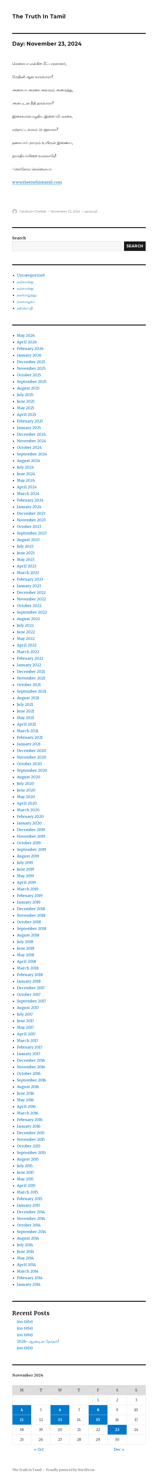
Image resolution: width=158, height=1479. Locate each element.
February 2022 (30, 658)
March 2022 (28, 651)
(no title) (25, 1321)
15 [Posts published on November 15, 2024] (98, 1419)
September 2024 (32, 454)
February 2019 (30, 895)
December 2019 (31, 829)
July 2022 (25, 625)
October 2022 (29, 605)
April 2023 (26, 566)
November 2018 (31, 915)
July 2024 (25, 467)
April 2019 (26, 882)
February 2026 (30, 348)
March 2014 (27, 1271)
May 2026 (26, 335)
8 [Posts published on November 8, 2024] (98, 1409)
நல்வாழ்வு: (26, 301)
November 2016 (31, 1067)
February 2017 (29, 1047)
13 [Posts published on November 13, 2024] (60, 1419)
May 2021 (25, 717)
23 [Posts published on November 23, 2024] (117, 1429)
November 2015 (31, 1139)
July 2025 (25, 394)
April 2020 (27, 803)
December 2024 (31, 434)
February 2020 (30, 816)
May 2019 (25, 875)
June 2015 (25, 1172)
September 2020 (32, 770)
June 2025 (26, 401)
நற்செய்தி (90, 211)
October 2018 (29, 922)
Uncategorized (30, 275)
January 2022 (29, 665)
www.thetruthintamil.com (37, 182)
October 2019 (29, 842)
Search (19, 238)
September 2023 (32, 533)
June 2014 (25, 1251)
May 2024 (26, 480)
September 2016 (31, 1080)
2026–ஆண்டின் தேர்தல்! (38, 1341)
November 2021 (31, 678)
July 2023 (25, 546)
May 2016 (25, 1099)
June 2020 (26, 790)
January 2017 (28, 1053)
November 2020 (31, 757)
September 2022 (32, 612)
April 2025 (26, 414)
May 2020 (26, 796)
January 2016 (28, 1126)
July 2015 (25, 1165)
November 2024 (31, 440)
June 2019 (25, 869)
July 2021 (25, 704)
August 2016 (28, 1086)
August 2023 (28, 539)
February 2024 (30, 500)
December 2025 (31, 361)
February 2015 (29, 1198)
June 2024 (26, 473)
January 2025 (29, 427)
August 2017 (28, 1007)
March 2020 (28, 810)
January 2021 (28, 744)
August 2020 (28, 777)
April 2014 (26, 1264)
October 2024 (29, 447)
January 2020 (29, 823)
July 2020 (25, 783)
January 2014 (28, 1284)
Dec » (119, 1449)
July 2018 (25, 941)
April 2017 (26, 1034)
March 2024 (28, 493)
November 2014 (31, 1218)
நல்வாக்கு (25, 281)
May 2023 (25, 559)
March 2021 (27, 730)
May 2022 (26, 638)
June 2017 (25, 1020)
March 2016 (27, 1113)
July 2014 (25, 1244)
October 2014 (29, 1225)
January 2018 (29, 981)
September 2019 (31, 849)
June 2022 (26, 632)
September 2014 (31, 1231)
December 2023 (31, 513)
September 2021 (31, 691)
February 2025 (30, 421)
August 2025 (28, 388)
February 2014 (30, 1277)
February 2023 (30, 579)
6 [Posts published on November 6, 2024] (60, 1409)
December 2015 (31, 1132)
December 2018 (31, 908)
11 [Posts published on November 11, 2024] (22, 1419)
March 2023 (28, 572)
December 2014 (31, 1212)
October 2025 (29, 375)
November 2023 (31, 520)
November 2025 (31, 368)
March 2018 (28, 968)
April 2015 (26, 1185)
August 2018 (28, 935)
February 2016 (30, 1119)
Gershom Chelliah (32, 211)
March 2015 (27, 1192)
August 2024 (28, 460)
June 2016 (25, 1093)
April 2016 (26, 1106)
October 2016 (29, 1073)
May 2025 (25, 408)
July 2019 (25, 862)
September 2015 (31, 1152)
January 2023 (29, 585)
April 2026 (27, 342)
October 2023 (29, 526)
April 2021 (26, 724)
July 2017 (25, 1014)
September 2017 (31, 1001)
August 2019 (28, 856)
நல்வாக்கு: (25, 288)
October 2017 (28, 994)
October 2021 (29, 684)
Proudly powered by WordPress (70, 1470)
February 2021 (30, 737)
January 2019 (28, 902)
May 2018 (25, 955)
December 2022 (31, 592)
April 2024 (27, 487)
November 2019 (31, 836)
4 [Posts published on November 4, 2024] (22, 1409)
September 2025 (32, 381)
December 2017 (31, 987)
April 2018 (26, 961)
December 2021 (31, 671)
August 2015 (28, 1159)
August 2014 (28, 1238)
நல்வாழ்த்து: (27, 295)
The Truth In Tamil (39, 16)
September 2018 (31, 928)
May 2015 (25, 1179)
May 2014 (25, 1258)
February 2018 (30, 974)
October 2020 (29, 763)
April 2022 (27, 645)
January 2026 (29, 355)
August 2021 (28, 697)
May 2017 (25, 1027)
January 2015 (28, 1205)
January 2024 (29, 506)
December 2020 (31, 750)
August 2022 (28, 618)
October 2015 (28, 1146)
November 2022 (31, 599)
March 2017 (27, 1040)
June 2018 (25, 948)
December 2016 (31, 1060)
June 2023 (26, 553)
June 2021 (25, 711)
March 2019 (27, 889)
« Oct (39, 1449)
